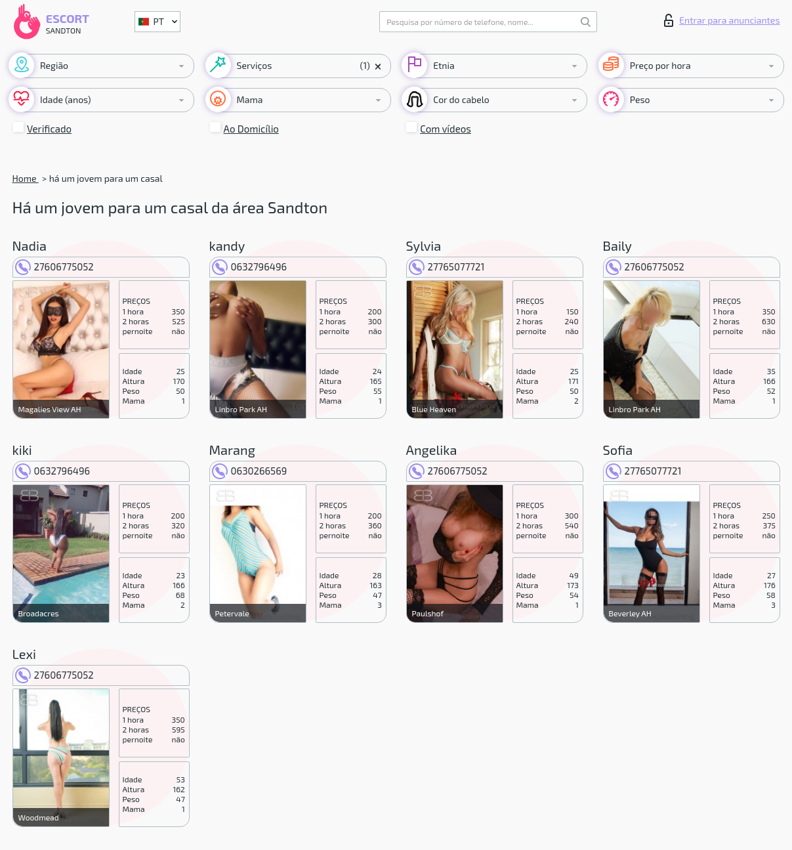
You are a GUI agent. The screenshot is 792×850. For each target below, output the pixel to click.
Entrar (722, 20)
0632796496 (249, 266)
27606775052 (54, 266)
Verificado (49, 129)
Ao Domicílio (251, 129)
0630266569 (249, 471)
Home (25, 178)
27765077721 (447, 266)
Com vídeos (445, 129)
